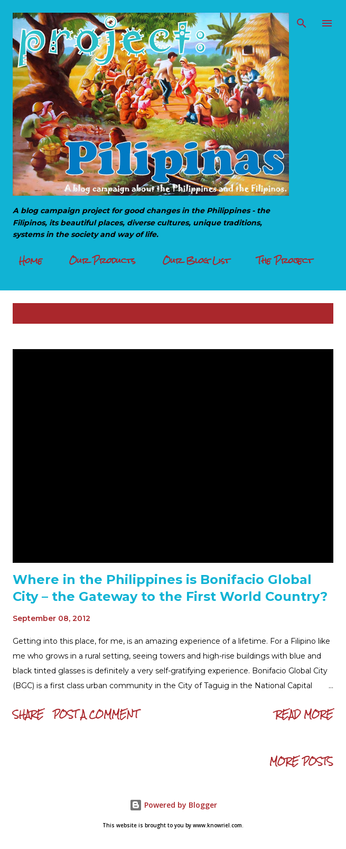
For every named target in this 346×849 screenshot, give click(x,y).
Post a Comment (95, 714)
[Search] (301, 19)
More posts (301, 761)
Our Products (96, 260)
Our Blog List (189, 260)
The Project (278, 260)
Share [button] (28, 714)
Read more (304, 714)
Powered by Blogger (173, 805)
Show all (303, 313)
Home (24, 260)
